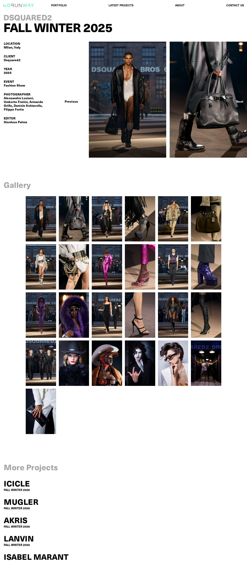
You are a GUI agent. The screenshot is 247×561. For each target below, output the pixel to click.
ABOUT (180, 5)
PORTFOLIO (59, 5)
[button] (71, 101)
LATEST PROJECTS (121, 5)
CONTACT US (235, 5)
